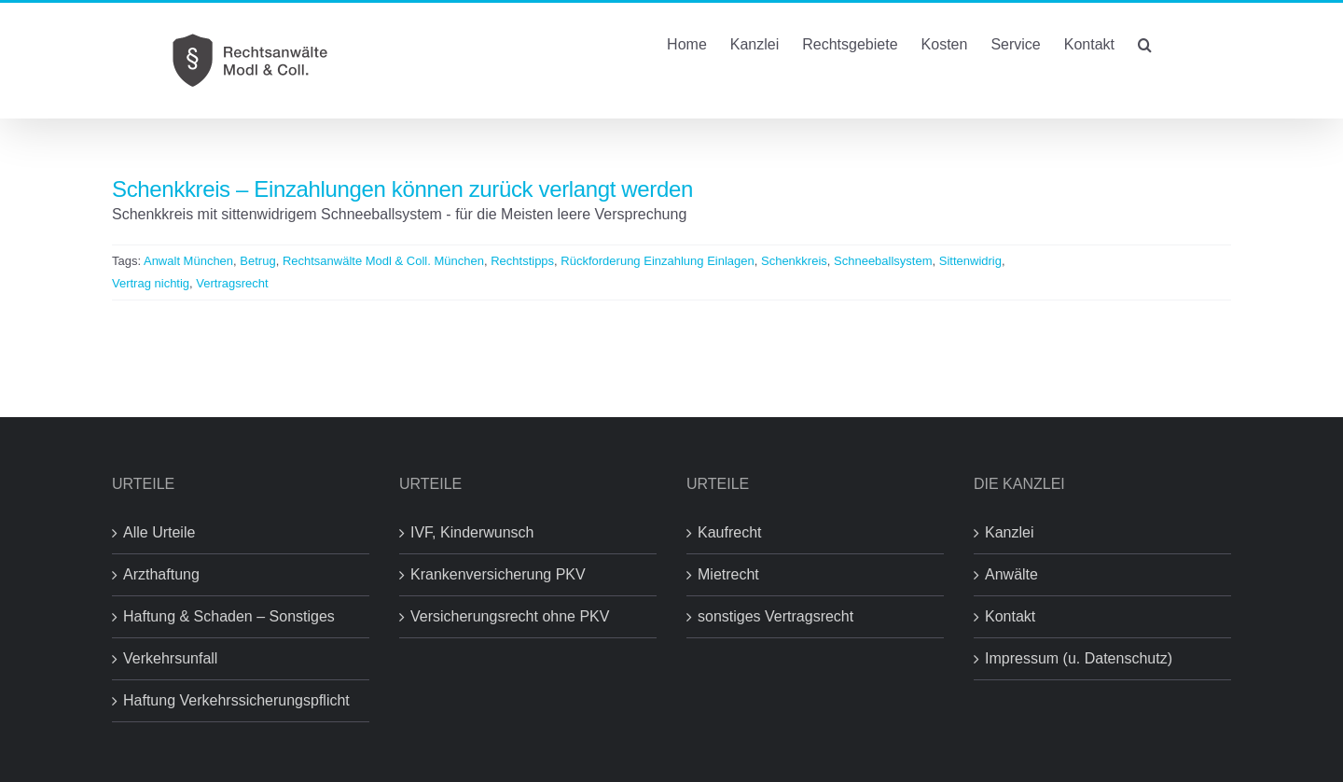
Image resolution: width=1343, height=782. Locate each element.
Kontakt (1010, 616)
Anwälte (1011, 574)
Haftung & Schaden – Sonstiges (229, 616)
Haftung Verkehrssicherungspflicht (236, 700)
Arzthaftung (161, 574)
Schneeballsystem (883, 261)
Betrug (257, 261)
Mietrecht (728, 574)
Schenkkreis (794, 261)
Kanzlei (1009, 532)
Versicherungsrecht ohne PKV (509, 616)
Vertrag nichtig (150, 283)
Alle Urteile (159, 532)
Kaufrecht (729, 532)
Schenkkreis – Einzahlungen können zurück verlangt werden (402, 189)
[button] (1145, 43)
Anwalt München (188, 261)
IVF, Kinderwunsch (472, 532)
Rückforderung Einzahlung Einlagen (657, 261)
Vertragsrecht (232, 283)
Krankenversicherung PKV (498, 574)
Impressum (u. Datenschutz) (1078, 658)
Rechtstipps (522, 261)
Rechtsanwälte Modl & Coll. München (383, 261)
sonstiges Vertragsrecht (775, 616)
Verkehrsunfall (170, 658)
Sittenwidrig (970, 261)
